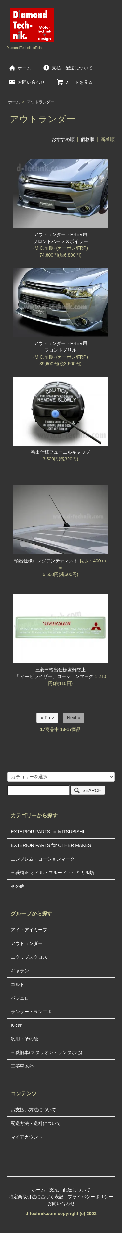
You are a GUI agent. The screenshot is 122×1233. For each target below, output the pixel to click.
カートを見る (74, 82)
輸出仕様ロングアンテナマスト (46, 560)
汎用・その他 (24, 1038)
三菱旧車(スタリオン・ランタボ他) (46, 1052)
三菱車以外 (22, 1066)
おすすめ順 (63, 139)
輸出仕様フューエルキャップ (60, 452)
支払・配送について (67, 67)
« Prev (47, 717)
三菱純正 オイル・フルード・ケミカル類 (52, 872)
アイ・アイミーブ (29, 929)
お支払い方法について (33, 1109)
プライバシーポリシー (90, 1196)
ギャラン (20, 970)
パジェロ (20, 997)
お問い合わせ (26, 82)
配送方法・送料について (36, 1123)
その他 (17, 886)
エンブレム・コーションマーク (43, 859)
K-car (16, 1025)
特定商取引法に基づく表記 (36, 1196)
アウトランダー (40, 102)
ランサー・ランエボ (31, 1011)
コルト (17, 984)
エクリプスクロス (29, 957)
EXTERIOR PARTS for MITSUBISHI (47, 831)
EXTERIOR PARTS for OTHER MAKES (51, 845)
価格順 (87, 139)
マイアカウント (27, 1136)
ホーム (19, 67)
